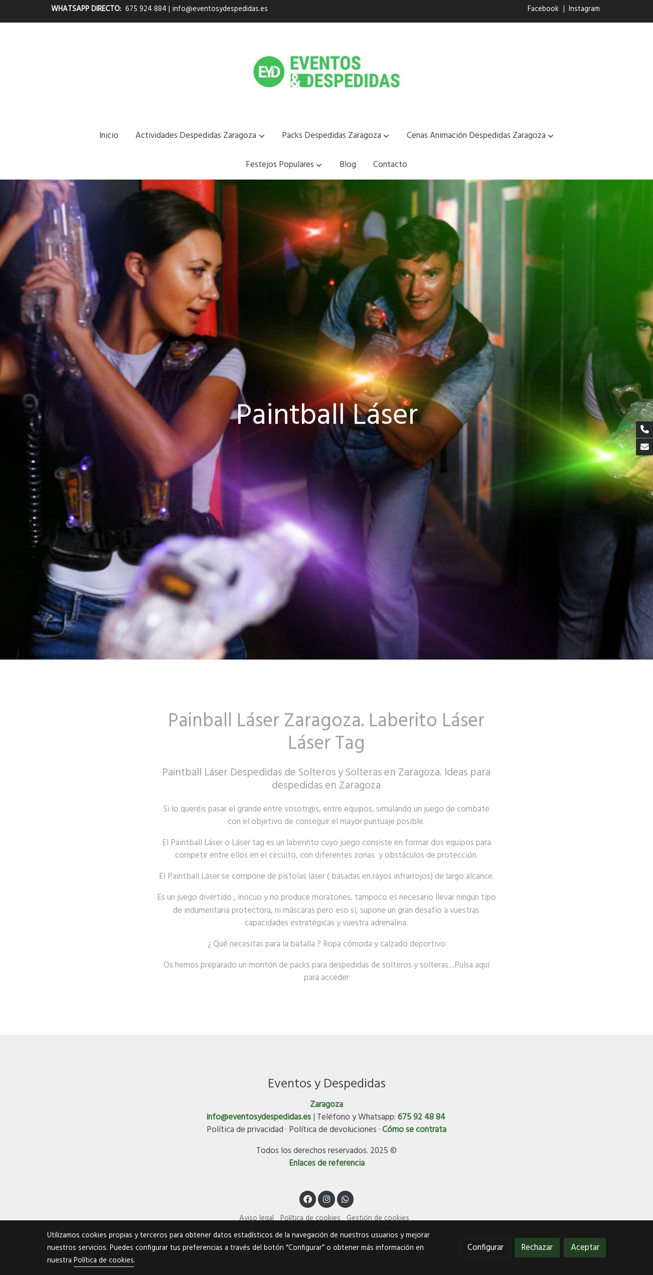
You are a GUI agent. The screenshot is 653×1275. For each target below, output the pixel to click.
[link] (326, 72)
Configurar (485, 1247)
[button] (200, 135)
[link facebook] (307, 1198)
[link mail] (644, 446)
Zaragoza (326, 1104)
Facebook (544, 9)
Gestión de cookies (378, 1218)
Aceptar (585, 1247)
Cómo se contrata (414, 1130)
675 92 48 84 (421, 1117)
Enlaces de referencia (327, 1163)
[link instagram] (326, 1198)
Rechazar (537, 1247)
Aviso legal (256, 1218)
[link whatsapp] (346, 1198)
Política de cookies (310, 1218)
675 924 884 (146, 9)
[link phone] (644, 429)
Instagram (584, 9)
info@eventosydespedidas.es (220, 9)
